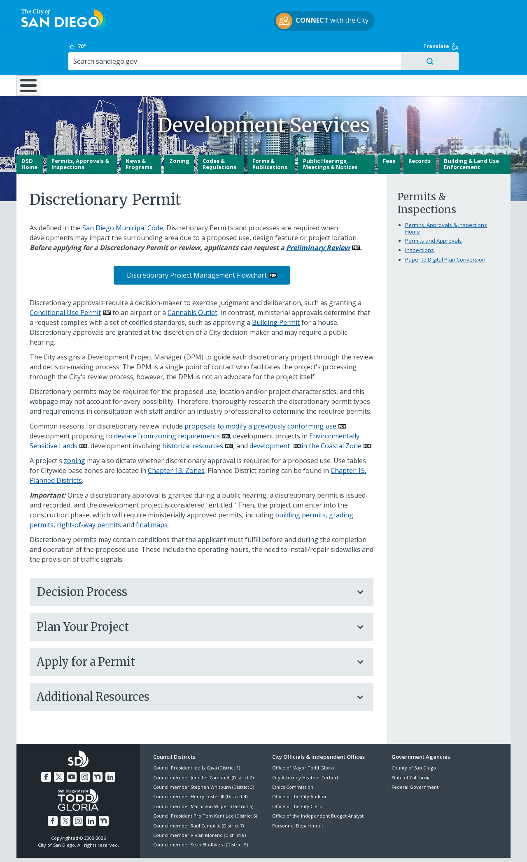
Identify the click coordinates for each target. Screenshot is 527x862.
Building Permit (276, 293)
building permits (300, 486)
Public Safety (390, 50)
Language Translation (300, 846)
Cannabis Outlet (192, 283)
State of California (411, 749)
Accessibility (246, 846)
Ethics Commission (292, 758)
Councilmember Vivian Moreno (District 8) (199, 806)
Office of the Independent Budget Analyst (318, 787)
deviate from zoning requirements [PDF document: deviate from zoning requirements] (167, 407)
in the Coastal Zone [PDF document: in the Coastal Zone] (331, 417)
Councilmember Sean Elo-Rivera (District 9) (200, 816)
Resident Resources (162, 50)
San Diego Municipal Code (122, 199)
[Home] (32, 54)
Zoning (179, 132)
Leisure (86, 50)
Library (309, 50)
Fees (389, 132)
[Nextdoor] (98, 748)
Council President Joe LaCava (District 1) (196, 739)
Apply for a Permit (193, 633)
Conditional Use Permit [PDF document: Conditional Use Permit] (65, 283)
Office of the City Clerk (297, 777)
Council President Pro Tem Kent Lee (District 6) (205, 787)
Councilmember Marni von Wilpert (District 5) (203, 777)
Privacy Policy (203, 846)
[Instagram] (85, 748)
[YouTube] (72, 748)
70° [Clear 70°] (396, 10)
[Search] (439, 25)
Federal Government (415, 758)
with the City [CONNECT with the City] (261, 22)
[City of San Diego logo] (58, 19)
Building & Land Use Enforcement (471, 135)
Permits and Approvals (433, 212)
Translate (493, 10)
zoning (74, 431)
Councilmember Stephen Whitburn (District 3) (203, 758)
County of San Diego (414, 739)
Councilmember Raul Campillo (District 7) (198, 796)
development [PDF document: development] (270, 417)
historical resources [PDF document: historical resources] (192, 417)
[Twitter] (59, 748)
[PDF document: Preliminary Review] (323, 218)
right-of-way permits (89, 496)
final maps (152, 496)
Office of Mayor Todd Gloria (303, 739)
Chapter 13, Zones (176, 441)
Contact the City (357, 846)
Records (419, 132)
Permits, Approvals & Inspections (80, 135)
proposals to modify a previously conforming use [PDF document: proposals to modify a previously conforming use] (260, 397)
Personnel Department (297, 796)
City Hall (470, 50)
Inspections (419, 221)
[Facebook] (46, 748)
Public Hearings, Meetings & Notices (330, 135)
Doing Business (234, 50)
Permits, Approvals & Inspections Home (446, 199)
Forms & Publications (269, 135)
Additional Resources (193, 668)
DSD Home (29, 135)
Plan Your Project (193, 598)
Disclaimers (160, 846)
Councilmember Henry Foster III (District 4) (200, 768)
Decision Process (193, 563)
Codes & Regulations (219, 135)
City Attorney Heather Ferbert (305, 749)
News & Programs (139, 135)
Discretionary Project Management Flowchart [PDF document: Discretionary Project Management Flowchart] (197, 246)
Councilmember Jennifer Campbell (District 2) (203, 749)
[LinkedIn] (110, 748)
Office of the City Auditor (299, 768)
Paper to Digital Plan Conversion (445, 230)
